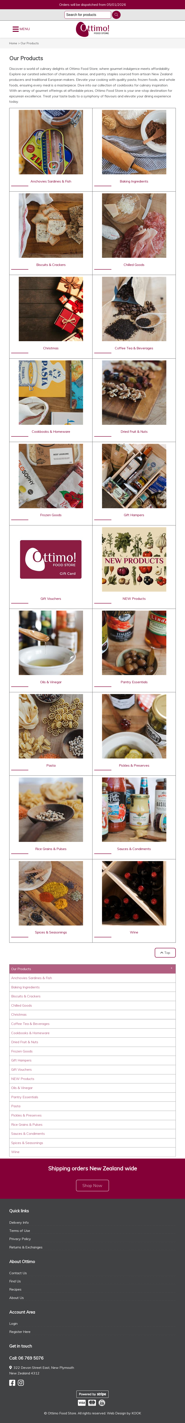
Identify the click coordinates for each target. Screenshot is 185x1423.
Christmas (19, 1016)
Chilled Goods (21, 1007)
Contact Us (18, 1273)
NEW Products (22, 1080)
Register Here (19, 1331)
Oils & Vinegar (22, 1089)
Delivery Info (19, 1222)
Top (165, 952)
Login (13, 1323)
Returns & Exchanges (25, 1247)
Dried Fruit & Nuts (24, 1043)
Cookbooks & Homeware (30, 1034)
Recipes (15, 1289)
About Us (16, 1298)
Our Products (21, 970)
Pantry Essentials (24, 1098)
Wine (15, 1153)
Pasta (15, 1107)
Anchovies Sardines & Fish (31, 979)
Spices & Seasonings (27, 1144)
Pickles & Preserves (26, 1116)
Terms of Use (19, 1230)
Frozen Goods (22, 1052)
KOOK (136, 1413)
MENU (21, 29)
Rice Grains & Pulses (26, 1126)
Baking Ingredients (25, 988)
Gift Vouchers (21, 1071)
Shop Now (92, 1187)
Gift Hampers (21, 1061)
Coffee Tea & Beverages (30, 1025)
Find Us (15, 1281)
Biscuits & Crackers (26, 997)
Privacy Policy (20, 1239)
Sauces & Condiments (28, 1135)
